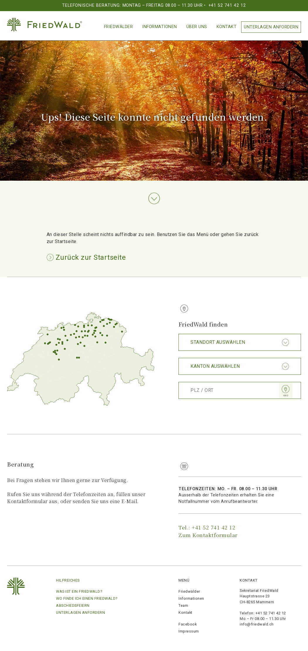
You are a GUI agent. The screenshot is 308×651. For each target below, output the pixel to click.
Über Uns (196, 26)
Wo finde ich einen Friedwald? (87, 598)
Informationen (159, 26)
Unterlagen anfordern (271, 27)
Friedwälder (118, 26)
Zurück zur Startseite (90, 257)
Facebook (187, 624)
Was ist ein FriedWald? (79, 591)
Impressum (188, 631)
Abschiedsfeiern (73, 605)
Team (183, 605)
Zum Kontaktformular (208, 535)
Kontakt (227, 26)
